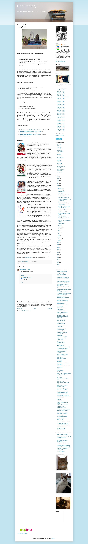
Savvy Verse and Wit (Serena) (62, 391)
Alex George (59, 144)
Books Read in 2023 (60, 127)
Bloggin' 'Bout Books (61, 303)
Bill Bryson (59, 145)
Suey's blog (59, 399)
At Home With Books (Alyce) (62, 294)
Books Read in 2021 (60, 124)
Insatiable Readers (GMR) (62, 349)
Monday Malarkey (61, 191)
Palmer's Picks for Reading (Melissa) (64, 373)
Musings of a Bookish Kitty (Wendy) (63, 365)
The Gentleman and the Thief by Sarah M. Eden (64, 195)
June (59, 232)
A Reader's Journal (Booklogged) (63, 282)
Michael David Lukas (61, 166)
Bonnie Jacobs (23, 269)
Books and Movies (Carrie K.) (62, 315)
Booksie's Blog (59, 322)
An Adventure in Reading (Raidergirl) (64, 293)
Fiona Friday (22, 136)
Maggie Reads (59, 364)
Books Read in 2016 (60, 117)
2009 (58, 259)
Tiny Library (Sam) (60, 417)
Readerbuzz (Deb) (60, 381)
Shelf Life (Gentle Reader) (62, 393)
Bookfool (25, 277)
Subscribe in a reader (60, 135)
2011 (58, 256)
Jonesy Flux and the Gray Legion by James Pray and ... (64, 207)
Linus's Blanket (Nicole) (61, 358)
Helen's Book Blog (60, 345)
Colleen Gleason (60, 148)
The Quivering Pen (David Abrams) (63, 409)
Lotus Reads (59, 361)
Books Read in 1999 (60, 92)
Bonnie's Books (60, 306)
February (60, 238)
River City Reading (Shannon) (62, 388)
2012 (58, 254)
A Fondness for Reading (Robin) (63, 277)
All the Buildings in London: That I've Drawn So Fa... (64, 218)
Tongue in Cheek (60, 419)
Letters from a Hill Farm (61, 355)
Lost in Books (59, 360)
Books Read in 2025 (60, 130)
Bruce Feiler (59, 147)
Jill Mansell (59, 153)
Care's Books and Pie (61, 323)
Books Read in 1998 (60, 91)
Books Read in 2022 (60, 126)
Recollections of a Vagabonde (62, 385)
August (59, 228)
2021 (58, 185)
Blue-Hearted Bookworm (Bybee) (63, 304)
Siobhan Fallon (59, 172)
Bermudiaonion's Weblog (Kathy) (63, 297)
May (59, 233)
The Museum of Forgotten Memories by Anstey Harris (63, 202)
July (59, 230)
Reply (21, 272)
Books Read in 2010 (60, 108)
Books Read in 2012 (60, 111)
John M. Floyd (59, 156)
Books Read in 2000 (60, 94)
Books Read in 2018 (60, 120)
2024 (58, 180)
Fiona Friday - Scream (62, 216)
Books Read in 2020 (60, 123)
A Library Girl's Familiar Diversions (63, 281)
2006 (58, 264)
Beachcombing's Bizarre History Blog (64, 436)
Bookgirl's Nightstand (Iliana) (62, 312)
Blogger (53, 538)
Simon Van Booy (60, 170)
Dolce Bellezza (59, 335)
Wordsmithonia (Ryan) (61, 428)
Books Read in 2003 (60, 98)
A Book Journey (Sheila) (61, 274)
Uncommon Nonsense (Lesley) (62, 423)
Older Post (50, 308)
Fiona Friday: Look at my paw (25, 132)
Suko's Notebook (60, 400)
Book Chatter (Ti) (60, 309)
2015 (58, 249)
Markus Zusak (59, 163)
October (59, 225)
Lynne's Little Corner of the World (63, 363)
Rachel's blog (59, 377)
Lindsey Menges (60, 158)
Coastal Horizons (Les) (61, 327)
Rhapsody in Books (60, 386)
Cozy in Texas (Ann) (60, 330)
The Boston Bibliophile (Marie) (62, 404)
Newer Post (19, 308)
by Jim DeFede (30, 131)
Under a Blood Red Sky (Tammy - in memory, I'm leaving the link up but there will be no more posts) (63, 425)
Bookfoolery (26, 6)
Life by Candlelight (60, 357)
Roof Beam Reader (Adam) (62, 389)
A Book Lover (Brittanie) (61, 275)
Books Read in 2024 (60, 129)
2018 (58, 244)
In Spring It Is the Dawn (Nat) (62, 348)
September (60, 227)
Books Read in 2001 (60, 95)
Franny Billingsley (60, 151)
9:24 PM (30, 277)
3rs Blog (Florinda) (60, 273)
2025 (58, 178)
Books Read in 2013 (60, 113)
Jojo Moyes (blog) (60, 157)
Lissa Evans (59, 160)
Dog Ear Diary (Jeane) (61, 333)
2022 (58, 183)
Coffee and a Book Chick (61, 329)
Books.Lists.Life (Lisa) (61, 320)
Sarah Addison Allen (60, 169)
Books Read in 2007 (60, 104)
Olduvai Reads (59, 371)
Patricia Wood (59, 167)
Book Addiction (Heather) (61, 307)
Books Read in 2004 (60, 100)
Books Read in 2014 (60, 114)
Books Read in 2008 (60, 105)
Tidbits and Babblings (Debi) (62, 416)
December (60, 188)
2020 (58, 186)
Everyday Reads (60, 339)
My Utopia (59, 368)
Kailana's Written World (61, 351)
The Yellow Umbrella (61, 449)
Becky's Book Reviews (61, 296)
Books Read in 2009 (60, 107)
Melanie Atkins (59, 164)
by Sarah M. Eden (29, 134)
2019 (58, 242)
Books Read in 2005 (60, 101)
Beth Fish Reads (60, 299)
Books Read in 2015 (60, 116)
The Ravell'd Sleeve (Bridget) (62, 410)
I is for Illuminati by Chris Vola (63, 211)
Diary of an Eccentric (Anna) (62, 332)
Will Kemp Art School (61, 451)
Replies (22, 275)
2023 (58, 181)
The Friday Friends (60, 406)
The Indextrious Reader (61, 407)
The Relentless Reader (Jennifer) (63, 412)
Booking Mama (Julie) (61, 313)
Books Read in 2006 (60, 102)
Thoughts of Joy (60, 415)
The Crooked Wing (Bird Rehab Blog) (64, 446)
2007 (58, 262)
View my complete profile (60, 61)
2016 (58, 247)
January (59, 240)
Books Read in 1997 (60, 89)
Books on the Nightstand (61, 319)
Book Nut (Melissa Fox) (61, 310)
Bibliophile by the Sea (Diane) (62, 300)
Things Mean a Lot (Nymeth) (62, 413)
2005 (58, 266)
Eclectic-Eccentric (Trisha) (62, 336)
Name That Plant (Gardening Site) (63, 445)
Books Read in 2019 (60, 121)
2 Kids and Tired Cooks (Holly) (62, 434)
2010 (58, 257)
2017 (58, 245)
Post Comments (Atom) (26, 310)
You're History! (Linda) (61, 429)
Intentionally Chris (60, 438)
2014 (58, 250)
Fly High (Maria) (60, 341)
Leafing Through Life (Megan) (62, 354)
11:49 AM (28, 269)
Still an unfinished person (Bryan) (63, 395)
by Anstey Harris (31, 129)
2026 (58, 176)
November (60, 190)
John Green (59, 154)
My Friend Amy (59, 367)
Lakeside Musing (60, 352)
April (59, 235)
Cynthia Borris (59, 150)
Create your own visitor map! (22, 533)
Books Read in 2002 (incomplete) (63, 97)
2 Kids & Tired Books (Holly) (62, 271)
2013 (58, 252)
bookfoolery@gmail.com (28, 257)
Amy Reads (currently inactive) (62, 291)
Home (35, 308)
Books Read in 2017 (60, 119)
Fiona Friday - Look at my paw (63, 197)
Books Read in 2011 (60, 110)
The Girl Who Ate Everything (62, 448)
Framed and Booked (60, 342)
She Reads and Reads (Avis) (62, 392)
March (59, 237)
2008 (58, 261)
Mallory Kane (59, 161)
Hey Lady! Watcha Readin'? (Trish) (63, 346)
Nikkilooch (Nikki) (60, 370)
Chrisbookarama (60, 326)
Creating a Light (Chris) (61, 437)
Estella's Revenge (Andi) (61, 338)
